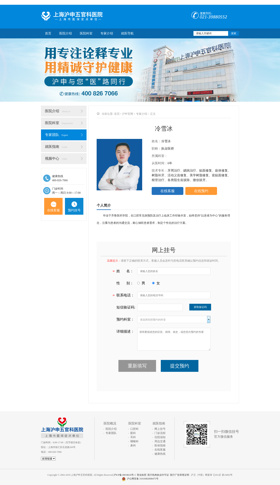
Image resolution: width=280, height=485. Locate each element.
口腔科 (134, 428)
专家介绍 (106, 33)
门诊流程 (160, 433)
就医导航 (127, 33)
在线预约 (201, 191)
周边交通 (160, 441)
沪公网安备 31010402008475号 (140, 478)
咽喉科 (134, 441)
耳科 (133, 437)
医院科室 (86, 33)
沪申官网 (127, 113)
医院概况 (110, 423)
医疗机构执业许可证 (158, 475)
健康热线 (160, 453)
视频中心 (56, 158)
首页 (48, 33)
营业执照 (141, 475)
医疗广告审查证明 (179, 475)
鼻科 (133, 445)
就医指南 (56, 147)
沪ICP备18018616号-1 (124, 475)
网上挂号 (160, 428)
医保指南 (160, 445)
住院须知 (160, 437)
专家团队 (56, 135)
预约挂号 (74, 206)
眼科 (133, 433)
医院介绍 (65, 33)
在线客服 (53, 206)
